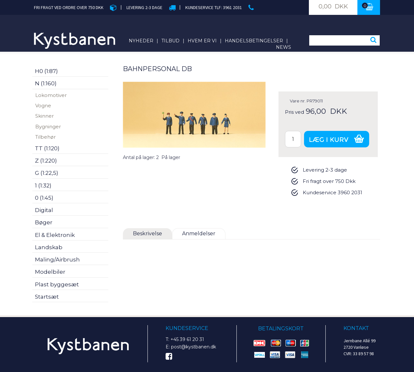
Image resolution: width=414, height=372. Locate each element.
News (283, 47)
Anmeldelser (198, 233)
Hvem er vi (202, 41)
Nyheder (141, 41)
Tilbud (170, 41)
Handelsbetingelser (254, 41)
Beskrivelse (147, 233)
